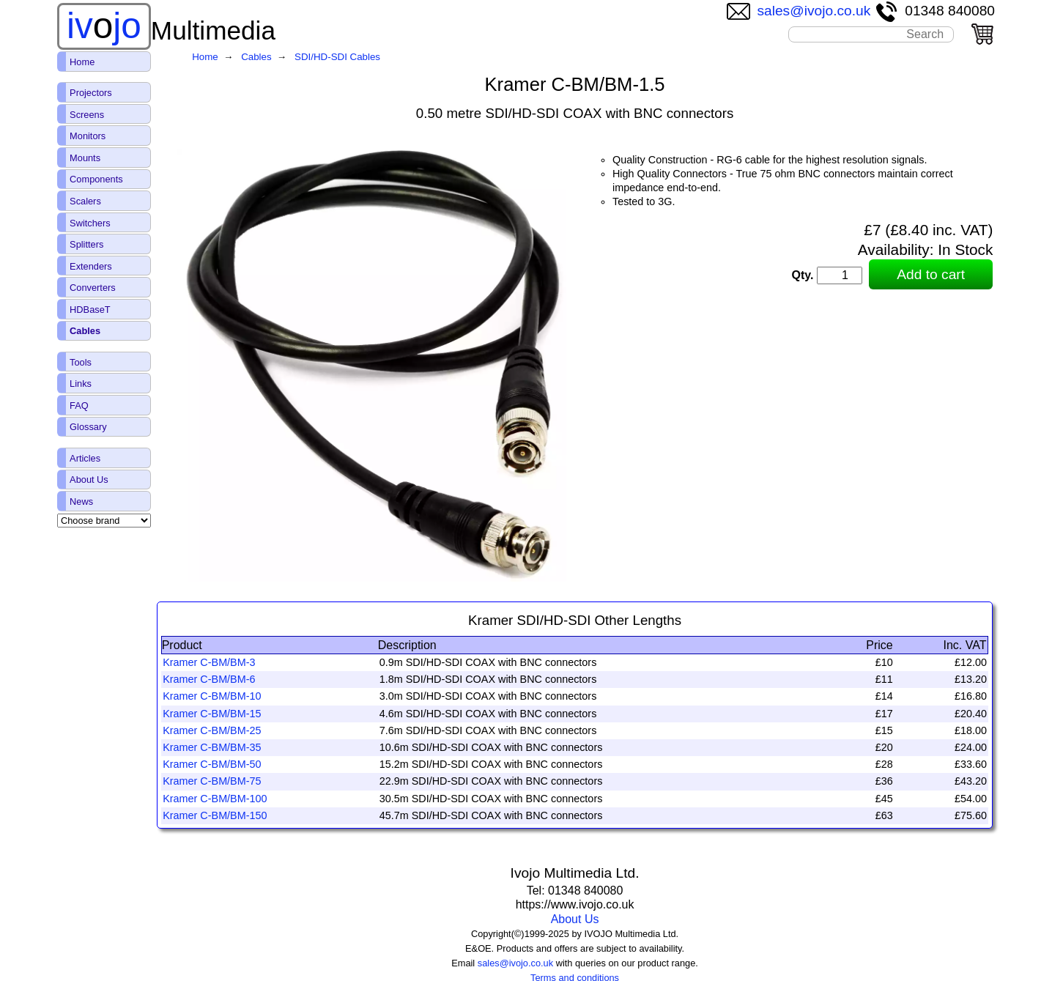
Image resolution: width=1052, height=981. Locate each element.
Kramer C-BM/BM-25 (212, 730)
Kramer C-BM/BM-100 (215, 798)
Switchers (90, 223)
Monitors (87, 135)
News (81, 501)
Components (96, 179)
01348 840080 (935, 10)
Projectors (91, 92)
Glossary (88, 426)
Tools (81, 362)
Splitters (86, 244)
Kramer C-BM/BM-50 (212, 764)
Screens (87, 114)
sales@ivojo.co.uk (799, 10)
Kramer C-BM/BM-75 (212, 781)
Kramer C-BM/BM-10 (212, 696)
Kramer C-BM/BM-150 (215, 815)
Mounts (85, 157)
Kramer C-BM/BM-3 (209, 662)
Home (82, 61)
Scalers (85, 201)
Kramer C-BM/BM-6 (209, 679)
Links (81, 383)
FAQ (79, 405)
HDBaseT (90, 309)
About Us (575, 919)
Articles (85, 458)
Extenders (91, 266)
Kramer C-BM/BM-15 (212, 713)
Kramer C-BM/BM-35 (212, 747)
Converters (93, 287)
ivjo (104, 25)
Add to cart (931, 274)
